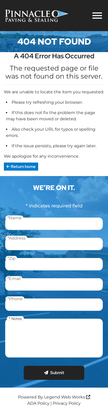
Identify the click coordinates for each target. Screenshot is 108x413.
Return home (21, 166)
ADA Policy (38, 403)
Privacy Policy (67, 403)
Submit (54, 372)
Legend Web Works (67, 397)
